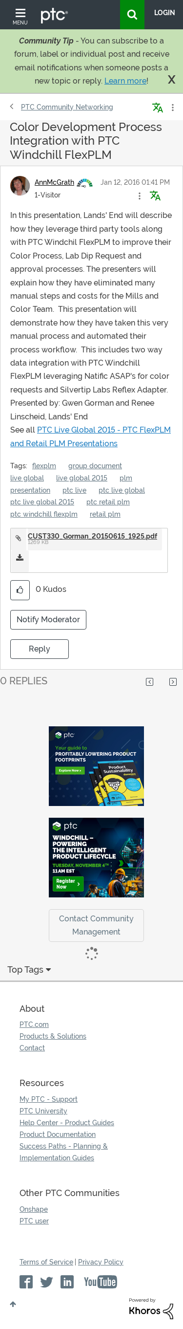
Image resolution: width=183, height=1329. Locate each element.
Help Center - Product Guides (67, 1123)
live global (27, 478)
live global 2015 (81, 478)
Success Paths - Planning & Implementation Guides (64, 1152)
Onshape (34, 1209)
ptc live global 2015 (42, 502)
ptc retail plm (108, 502)
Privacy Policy (100, 1262)
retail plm (105, 514)
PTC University (43, 1111)
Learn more (125, 81)
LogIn (164, 13)
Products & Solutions (53, 1036)
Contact (32, 1048)
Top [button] (13, 1304)
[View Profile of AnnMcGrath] (54, 182)
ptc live (74, 490)
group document (95, 466)
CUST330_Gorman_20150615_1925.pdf (92, 536)
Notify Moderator (48, 619)
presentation (30, 490)
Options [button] (172, 107)
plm (126, 478)
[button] (139, 196)
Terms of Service (46, 1262)
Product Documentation (58, 1134)
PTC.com (34, 1024)
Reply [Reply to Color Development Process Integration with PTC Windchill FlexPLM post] (39, 649)
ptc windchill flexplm (44, 514)
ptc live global (122, 490)
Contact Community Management (96, 925)
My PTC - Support (49, 1099)
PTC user (34, 1221)
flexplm (44, 466)
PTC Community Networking (67, 107)
